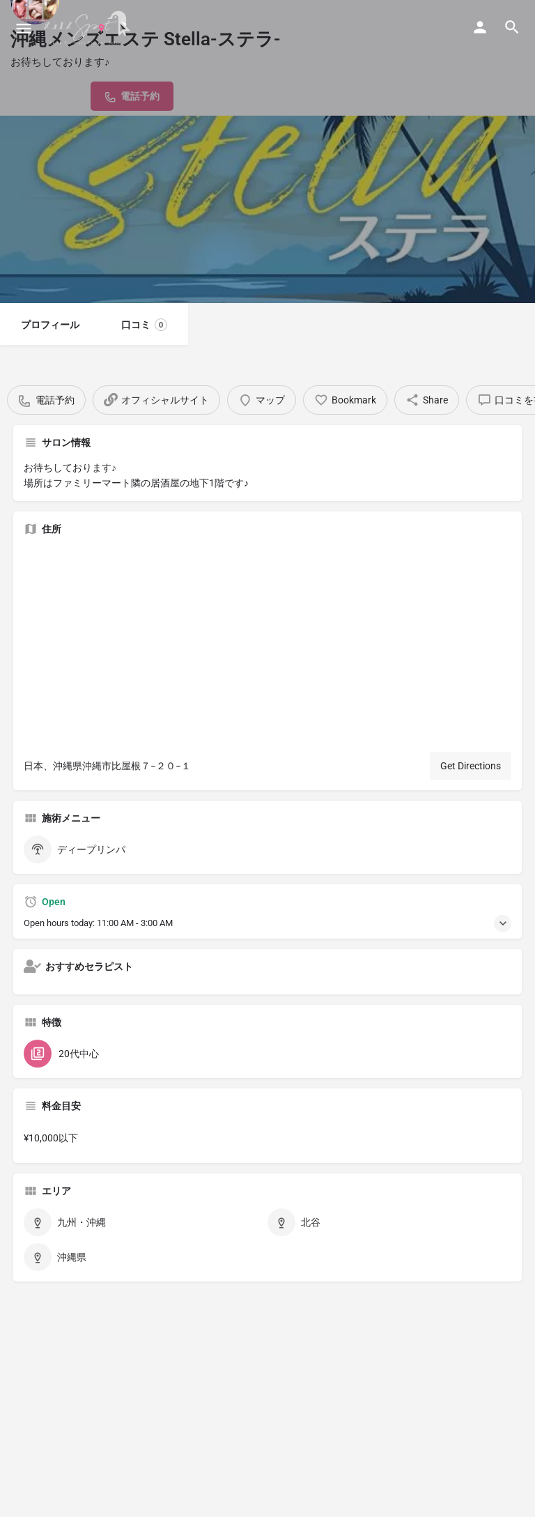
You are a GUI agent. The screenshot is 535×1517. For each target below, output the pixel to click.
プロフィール (50, 324)
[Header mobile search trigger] (512, 27)
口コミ (144, 324)
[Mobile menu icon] (23, 28)
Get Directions (470, 765)
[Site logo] (88, 27)
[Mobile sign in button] (480, 27)
